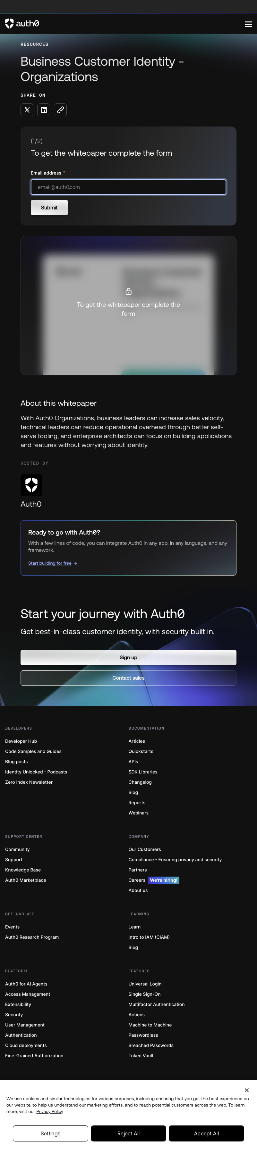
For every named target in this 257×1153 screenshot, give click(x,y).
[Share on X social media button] (27, 109)
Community (17, 849)
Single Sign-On (145, 994)
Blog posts (16, 762)
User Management (25, 1025)
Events (12, 927)
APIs (133, 762)
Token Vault (141, 1056)
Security (14, 1015)
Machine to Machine (150, 1025)
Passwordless (143, 1035)
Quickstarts (141, 751)
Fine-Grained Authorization (34, 1056)
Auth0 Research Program (32, 937)
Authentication (21, 1035)
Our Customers (145, 849)
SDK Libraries (143, 772)
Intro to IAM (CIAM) (149, 937)
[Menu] (248, 24)
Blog (133, 792)
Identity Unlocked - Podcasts (36, 772)
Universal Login (145, 984)
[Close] (247, 1111)
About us (138, 890)
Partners (138, 870)
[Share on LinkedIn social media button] (43, 109)
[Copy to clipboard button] (60, 109)
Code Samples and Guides (33, 751)
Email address (47, 173)
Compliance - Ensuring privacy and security (175, 860)
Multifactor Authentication (157, 1004)
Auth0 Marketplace (25, 880)
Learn (135, 927)
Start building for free (50, 563)
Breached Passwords (151, 1045)
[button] (128, 657)
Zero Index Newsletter (29, 782)
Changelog (140, 782)
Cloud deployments (26, 1045)
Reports (137, 802)
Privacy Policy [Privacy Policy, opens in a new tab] (49, 1132)
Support (13, 860)
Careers (154, 880)
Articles (137, 741)
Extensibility (18, 1004)
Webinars (139, 813)
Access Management (27, 994)
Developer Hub (21, 741)
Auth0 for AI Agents (26, 984)
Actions (137, 1015)
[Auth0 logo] (125, 23)
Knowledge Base (23, 870)
